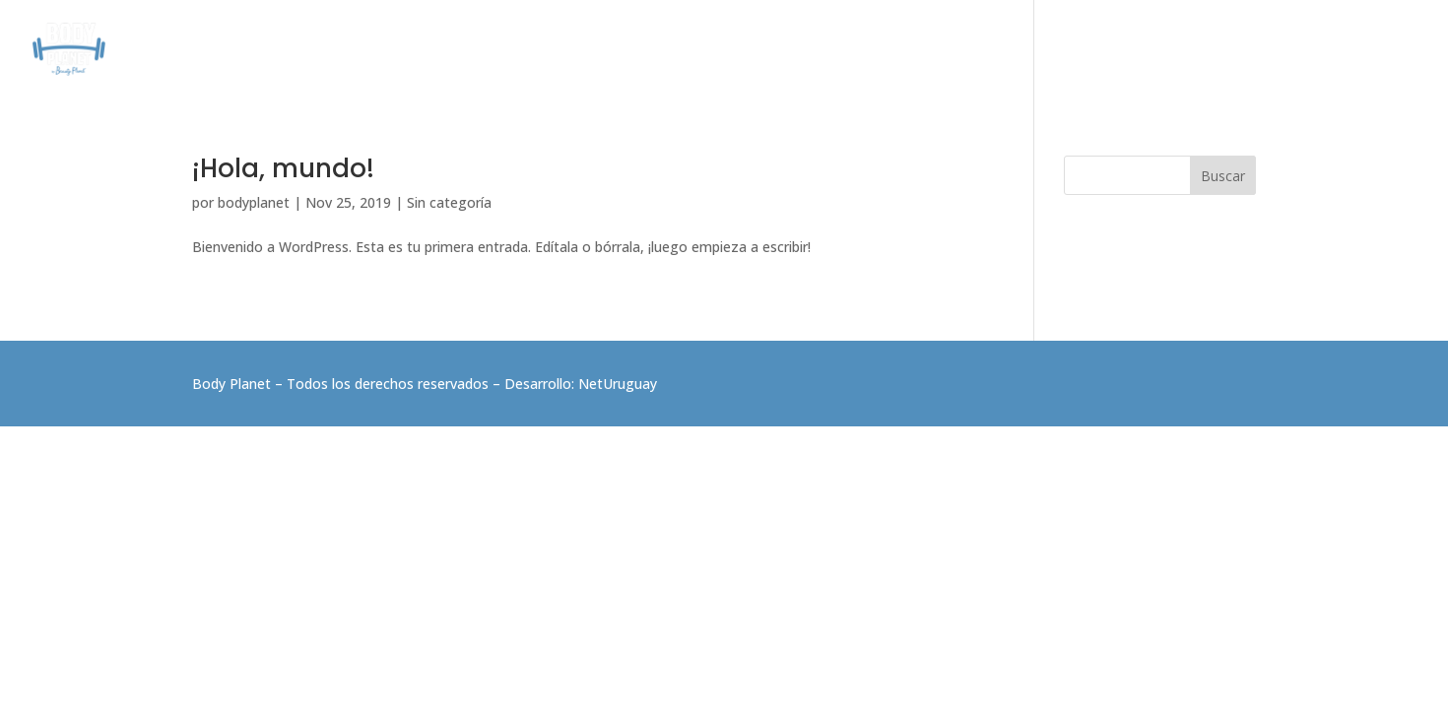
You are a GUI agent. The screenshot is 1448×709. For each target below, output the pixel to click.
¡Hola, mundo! (283, 168)
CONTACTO (1342, 49)
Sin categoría (449, 202)
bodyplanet (254, 202)
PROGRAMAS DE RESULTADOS (922, 49)
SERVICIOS (693, 49)
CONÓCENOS (593, 49)
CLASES (777, 49)
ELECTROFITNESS (1098, 49)
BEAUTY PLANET (1231, 49)
